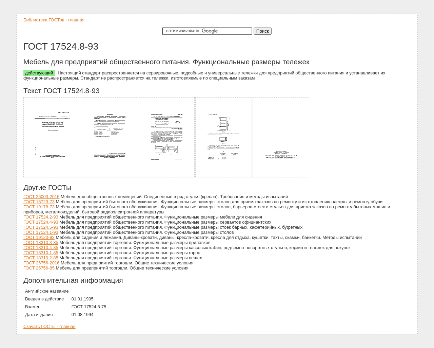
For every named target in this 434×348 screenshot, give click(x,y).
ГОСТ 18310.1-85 (40, 252)
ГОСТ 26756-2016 (41, 262)
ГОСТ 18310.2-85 (40, 257)
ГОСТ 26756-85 (39, 268)
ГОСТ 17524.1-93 (40, 232)
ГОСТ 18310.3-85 (40, 242)
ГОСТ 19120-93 (39, 237)
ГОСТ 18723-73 (39, 201)
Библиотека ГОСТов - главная (53, 19)
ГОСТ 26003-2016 (41, 196)
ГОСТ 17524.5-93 (40, 227)
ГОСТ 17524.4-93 (40, 222)
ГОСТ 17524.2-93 (40, 217)
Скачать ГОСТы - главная (49, 326)
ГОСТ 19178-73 (39, 206)
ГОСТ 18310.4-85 (40, 247)
